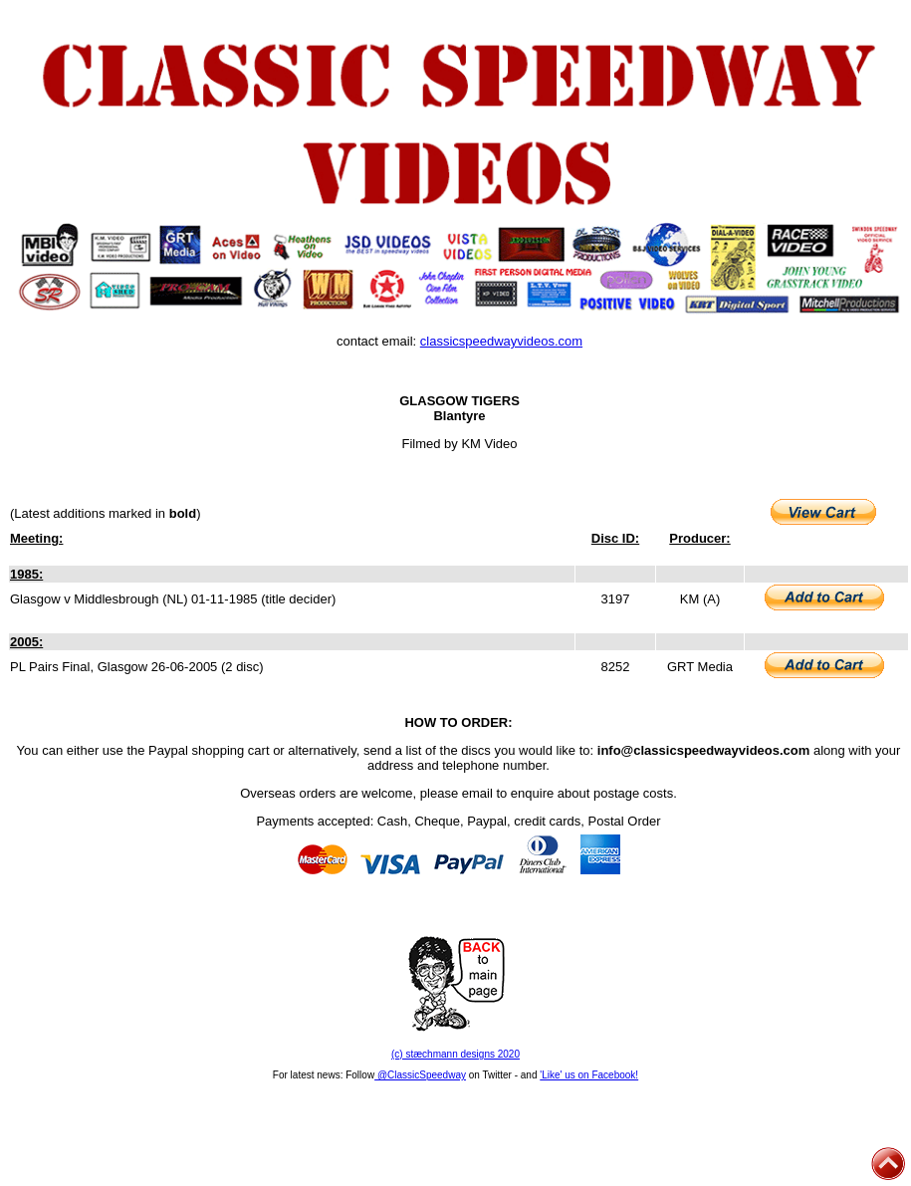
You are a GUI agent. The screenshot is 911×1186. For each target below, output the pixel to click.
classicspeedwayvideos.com (501, 341)
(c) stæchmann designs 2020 (455, 1054)
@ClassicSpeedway (420, 1074)
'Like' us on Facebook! (589, 1074)
